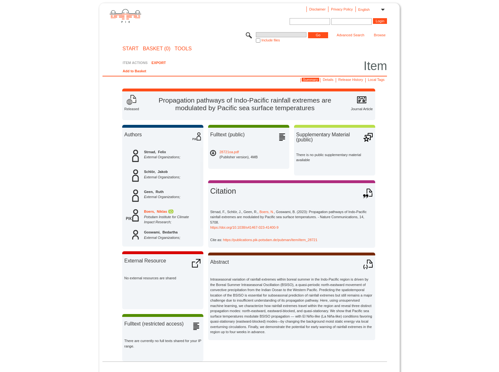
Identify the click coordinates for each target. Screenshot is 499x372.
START (131, 48)
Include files (270, 40)
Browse (380, 35)
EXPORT (158, 63)
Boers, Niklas (155, 211)
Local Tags (376, 80)
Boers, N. (266, 212)
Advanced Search (350, 35)
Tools (183, 48)
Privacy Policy (342, 9)
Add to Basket (134, 71)
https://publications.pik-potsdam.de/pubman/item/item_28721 (270, 240)
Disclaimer (317, 9)
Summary (310, 80)
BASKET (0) (157, 48)
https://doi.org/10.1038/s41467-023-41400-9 (244, 227)
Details (328, 80)
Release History (350, 80)
